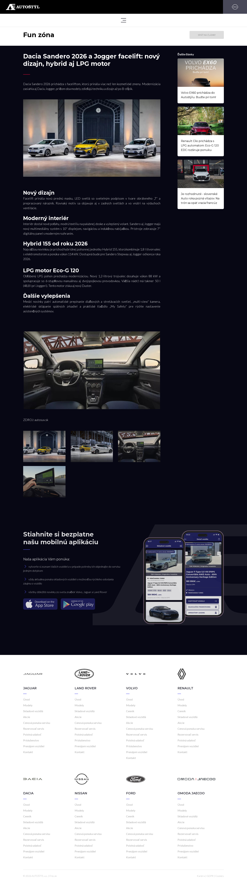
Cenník (130, 711)
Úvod (26, 699)
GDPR (210, 875)
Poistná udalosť (32, 734)
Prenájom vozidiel (33, 746)
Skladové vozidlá (33, 711)
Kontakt (28, 752)
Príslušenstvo (31, 740)
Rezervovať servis (33, 728)
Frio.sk (53, 875)
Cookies (219, 875)
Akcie (26, 717)
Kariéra (201, 875)
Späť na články (207, 35)
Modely (27, 705)
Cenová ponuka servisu (36, 722)
